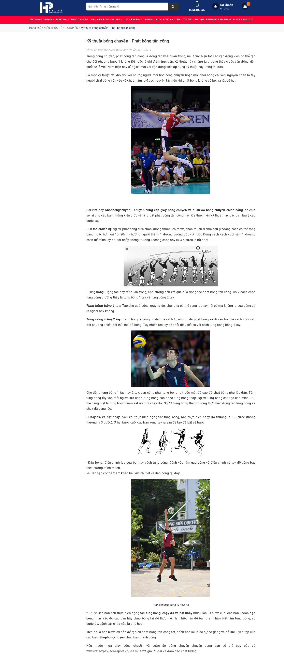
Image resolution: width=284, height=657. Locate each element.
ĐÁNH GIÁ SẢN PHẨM (218, 19)
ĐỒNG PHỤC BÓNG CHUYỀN (72, 19)
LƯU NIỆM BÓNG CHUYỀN (139, 19)
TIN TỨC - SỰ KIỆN (193, 19)
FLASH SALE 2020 (243, 19)
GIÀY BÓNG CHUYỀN (42, 19)
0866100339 (197, 9)
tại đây (175, 473)
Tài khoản (226, 5)
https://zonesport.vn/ (114, 651)
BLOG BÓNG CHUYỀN (168, 19)
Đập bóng (95, 462)
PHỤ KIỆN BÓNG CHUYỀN (106, 19)
